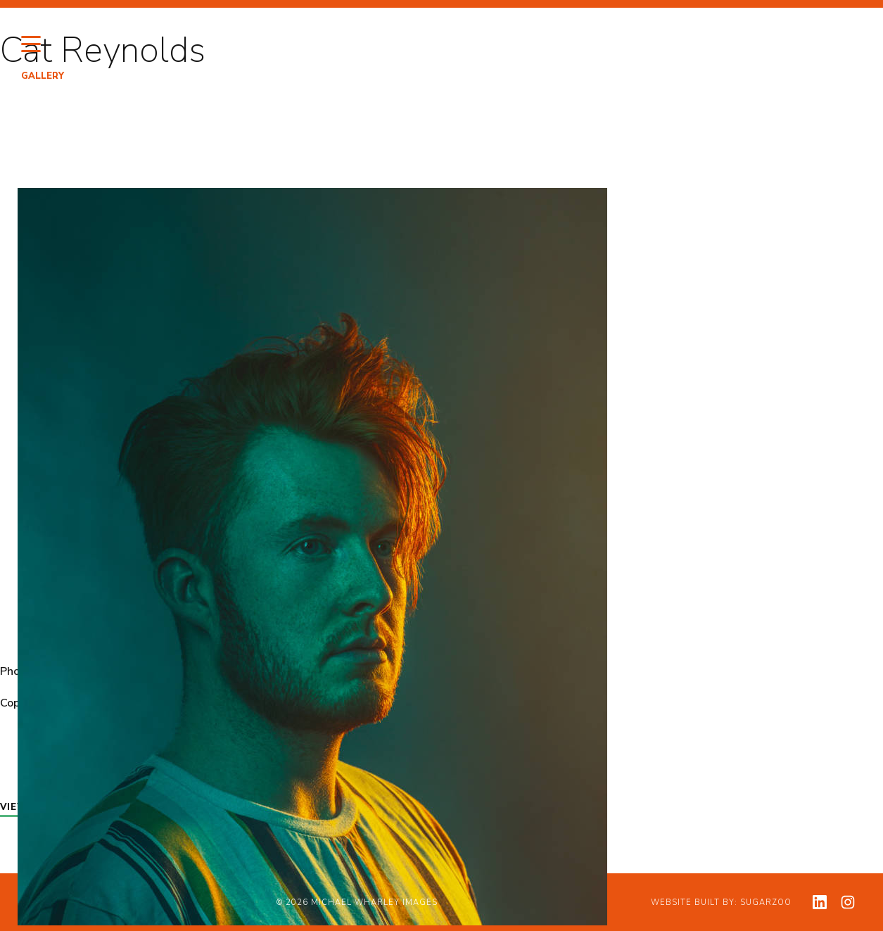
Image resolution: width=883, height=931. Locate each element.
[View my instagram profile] (848, 902)
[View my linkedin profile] (820, 902)
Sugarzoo (766, 902)
